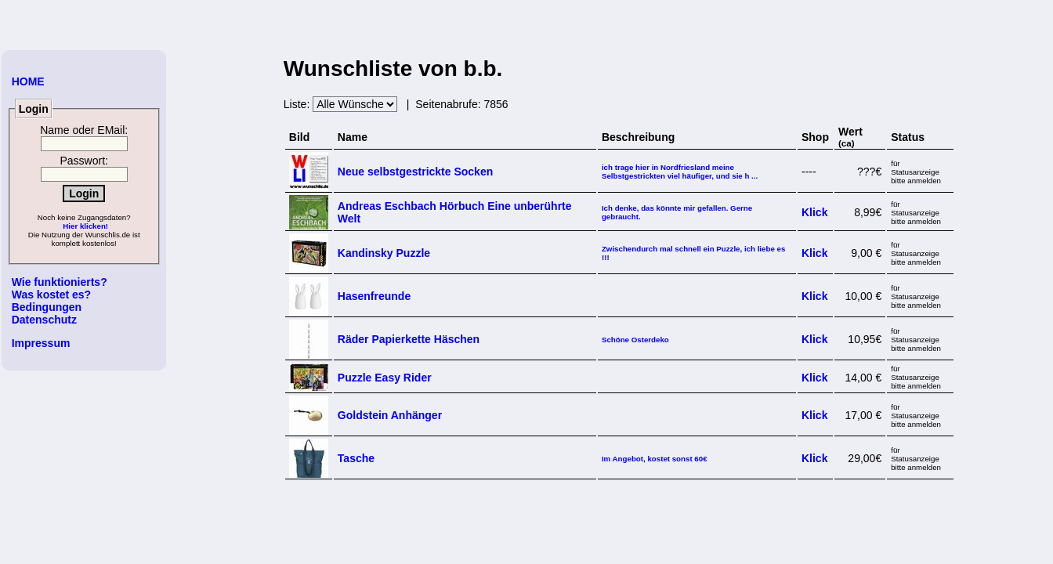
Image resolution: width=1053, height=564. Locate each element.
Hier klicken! (85, 226)
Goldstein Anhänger (390, 415)
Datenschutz (44, 319)
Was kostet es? (51, 294)
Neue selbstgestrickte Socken (415, 171)
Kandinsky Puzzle (384, 253)
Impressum (41, 343)
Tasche (356, 458)
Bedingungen (46, 307)
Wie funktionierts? (59, 282)
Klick (814, 212)
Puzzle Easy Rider (385, 377)
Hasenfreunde (374, 296)
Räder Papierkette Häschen (408, 339)
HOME (28, 81)
